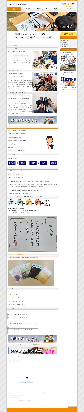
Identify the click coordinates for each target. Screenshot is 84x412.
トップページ (14, 9)
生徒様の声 (28, 9)
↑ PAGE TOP (72, 407)
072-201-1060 (71, 3)
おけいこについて (65, 40)
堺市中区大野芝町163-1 (65, 52)
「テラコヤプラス (12, 356)
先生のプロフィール (42, 9)
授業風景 (56, 9)
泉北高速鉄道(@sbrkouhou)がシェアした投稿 (26, 400)
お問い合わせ (70, 9)
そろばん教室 (27, 323)
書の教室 (27, 257)
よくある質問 (64, 42)
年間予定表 (63, 46)
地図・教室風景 (64, 44)
